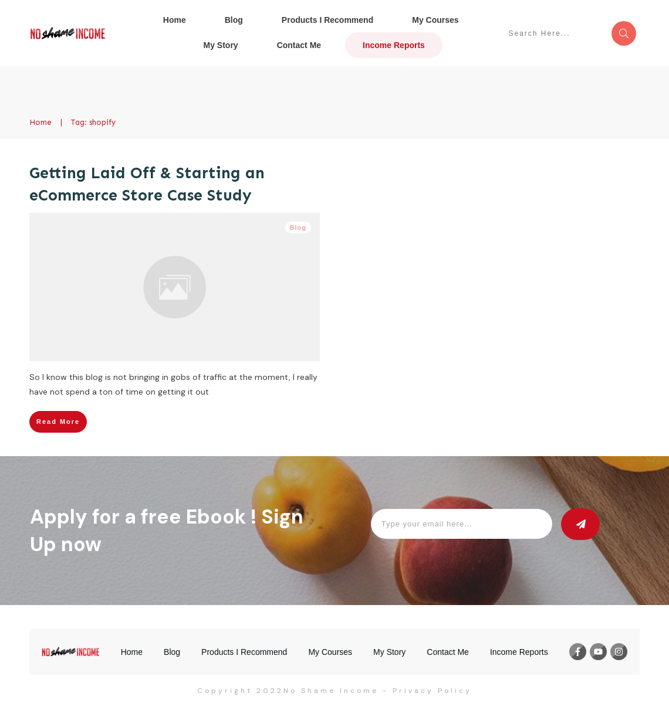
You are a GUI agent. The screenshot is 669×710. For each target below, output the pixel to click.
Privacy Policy (432, 690)
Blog (298, 227)
